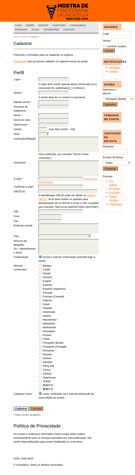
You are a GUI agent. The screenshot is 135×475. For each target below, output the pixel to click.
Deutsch (47, 277)
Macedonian (50, 319)
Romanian (48, 350)
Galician (47, 300)
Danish (47, 273)
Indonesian (49, 312)
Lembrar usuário (116, 46)
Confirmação (21, 257)
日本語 (47, 381)
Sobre (30, 25)
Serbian (47, 358)
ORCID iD (19, 191)
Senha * (18, 92)
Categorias (115, 204)
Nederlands (49, 327)
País (16, 236)
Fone (17, 216)
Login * (18, 79)
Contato (69, 29)
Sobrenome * (21, 124)
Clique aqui (20, 61)
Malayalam (49, 323)
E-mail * (18, 178)
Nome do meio (22, 120)
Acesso (43, 25)
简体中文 (48, 385)
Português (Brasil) (53, 342)
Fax (16, 221)
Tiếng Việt (48, 366)
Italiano (47, 315)
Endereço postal (23, 225)
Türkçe (47, 369)
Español (47, 285)
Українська (49, 377)
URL (16, 211)
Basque (47, 265)
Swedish (47, 362)
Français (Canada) (53, 296)
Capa (18, 25)
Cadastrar (34, 37)
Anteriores (51, 29)
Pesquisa (21, 29)
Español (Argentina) (54, 288)
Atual (35, 29)
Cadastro (59, 25)
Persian (47, 335)
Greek (46, 304)
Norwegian (49, 331)
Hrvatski (47, 308)
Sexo (17, 134)
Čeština (47, 373)
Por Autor (114, 188)
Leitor (46, 393)
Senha (106, 40)
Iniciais (18, 129)
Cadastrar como (23, 393)
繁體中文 (48, 389)
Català (46, 269)
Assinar (113, 71)
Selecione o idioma (109, 91)
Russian (47, 354)
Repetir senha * (22, 102)
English (47, 281)
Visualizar (114, 67)
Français (48, 292)
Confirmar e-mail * (24, 186)
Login (106, 33)
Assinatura (20, 162)
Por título (114, 192)
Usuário (23, 37)
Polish (46, 339)
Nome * (18, 115)
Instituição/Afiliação (25, 138)
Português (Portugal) (54, 346)
